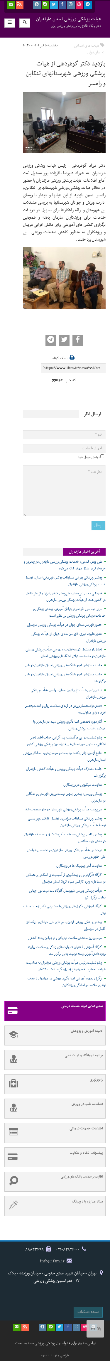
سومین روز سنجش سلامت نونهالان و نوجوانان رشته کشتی (65, 938)
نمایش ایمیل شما (88, 457)
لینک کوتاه (60, 358)
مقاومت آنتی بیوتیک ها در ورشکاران (79, 866)
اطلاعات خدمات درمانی (54, 1133)
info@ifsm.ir (52, 1261)
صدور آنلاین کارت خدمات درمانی (54, 1011)
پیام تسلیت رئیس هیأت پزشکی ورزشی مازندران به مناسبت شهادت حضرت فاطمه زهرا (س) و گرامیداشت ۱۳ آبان (66, 966)
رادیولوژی (54, 1084)
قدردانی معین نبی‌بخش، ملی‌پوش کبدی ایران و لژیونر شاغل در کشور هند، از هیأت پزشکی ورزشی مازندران (66, 596)
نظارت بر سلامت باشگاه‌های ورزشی (54, 1181)
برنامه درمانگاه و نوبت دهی (54, 1060)
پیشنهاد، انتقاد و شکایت (54, 1157)
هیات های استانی (86, 45)
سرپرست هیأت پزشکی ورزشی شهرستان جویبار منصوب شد (63, 809)
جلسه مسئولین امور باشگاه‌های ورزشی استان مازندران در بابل (63, 665)
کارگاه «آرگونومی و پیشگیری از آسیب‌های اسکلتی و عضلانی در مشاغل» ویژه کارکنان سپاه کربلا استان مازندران (66, 878)
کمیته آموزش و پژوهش (54, 1035)
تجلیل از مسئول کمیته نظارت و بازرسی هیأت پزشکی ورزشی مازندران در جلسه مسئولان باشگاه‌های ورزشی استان (66, 653)
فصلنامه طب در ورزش (54, 1108)
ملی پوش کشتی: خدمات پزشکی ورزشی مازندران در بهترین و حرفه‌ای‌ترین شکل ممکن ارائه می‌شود (65, 565)
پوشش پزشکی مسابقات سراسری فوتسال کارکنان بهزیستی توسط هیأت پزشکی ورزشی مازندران (67, 822)
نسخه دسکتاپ (88, 1311)
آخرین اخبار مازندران (84, 552)
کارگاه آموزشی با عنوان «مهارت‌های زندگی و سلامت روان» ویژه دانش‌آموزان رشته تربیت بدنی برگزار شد (67, 950)
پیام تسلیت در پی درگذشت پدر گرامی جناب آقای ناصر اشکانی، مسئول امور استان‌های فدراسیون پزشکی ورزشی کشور (66, 741)
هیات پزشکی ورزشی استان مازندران (68, 22)
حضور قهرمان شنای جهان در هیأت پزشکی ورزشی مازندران (64, 625)
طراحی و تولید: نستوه (55, 1355)
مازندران (93, 52)
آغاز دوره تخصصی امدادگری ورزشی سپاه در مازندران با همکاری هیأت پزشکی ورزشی (69, 725)
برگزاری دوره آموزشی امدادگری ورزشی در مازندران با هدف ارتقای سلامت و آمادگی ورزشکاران (67, 982)
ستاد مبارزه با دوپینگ (54, 1206)
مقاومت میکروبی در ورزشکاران (82, 785)
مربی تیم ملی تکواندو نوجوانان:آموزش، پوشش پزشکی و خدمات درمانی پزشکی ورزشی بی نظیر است (69, 612)
